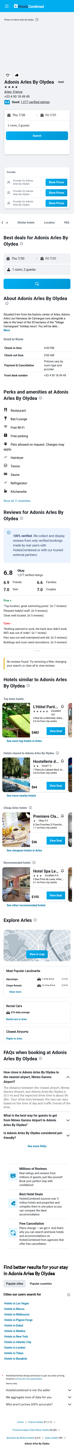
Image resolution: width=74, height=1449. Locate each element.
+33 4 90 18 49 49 (17, 96)
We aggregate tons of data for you (39, 1397)
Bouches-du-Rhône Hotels (20, 1438)
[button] (6, 6)
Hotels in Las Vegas (16, 1303)
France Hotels (35, 1422)
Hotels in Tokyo (13, 1353)
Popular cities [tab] (14, 1283)
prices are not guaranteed (28, 1378)
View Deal (56, 731)
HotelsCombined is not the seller (39, 1390)
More (7, 330)
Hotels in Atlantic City (17, 1342)
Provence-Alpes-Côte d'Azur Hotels (31, 1430)
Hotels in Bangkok (15, 1358)
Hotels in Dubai (13, 1325)
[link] (24, 741)
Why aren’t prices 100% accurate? (39, 1404)
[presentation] (37, 19)
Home (20, 1422)
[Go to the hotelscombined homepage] (28, 6)
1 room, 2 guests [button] (18, 125)
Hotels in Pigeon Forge (18, 1320)
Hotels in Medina (14, 1331)
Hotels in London (14, 1347)
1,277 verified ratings (35, 102)
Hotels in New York (16, 1336)
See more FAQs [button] (37, 1146)
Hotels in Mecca (14, 1309)
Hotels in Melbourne (16, 1314)
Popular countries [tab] (41, 1283)
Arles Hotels (51, 1438)
